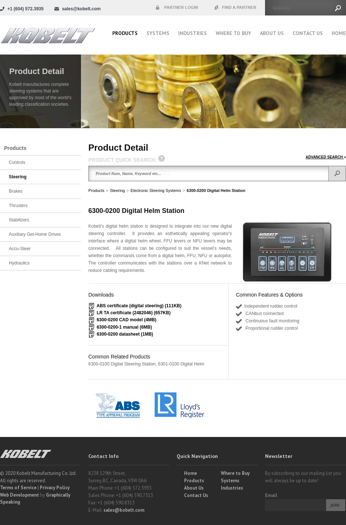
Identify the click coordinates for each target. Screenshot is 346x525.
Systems (157, 33)
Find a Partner (235, 7)
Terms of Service (18, 487)
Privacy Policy (55, 487)
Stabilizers (19, 220)
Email (271, 495)
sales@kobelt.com (123, 510)
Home (339, 33)
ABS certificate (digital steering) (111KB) (138, 305)
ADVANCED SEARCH (326, 157)
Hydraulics (19, 263)
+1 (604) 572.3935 (25, 8)
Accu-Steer (20, 248)
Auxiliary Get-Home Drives (35, 234)
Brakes (15, 191)
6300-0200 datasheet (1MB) (125, 334)
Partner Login (176, 7)
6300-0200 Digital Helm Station (216, 190)
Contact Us (308, 33)
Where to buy (233, 33)
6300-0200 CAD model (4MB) (126, 319)
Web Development (19, 495)
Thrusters (18, 205)
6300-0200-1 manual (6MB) (124, 327)
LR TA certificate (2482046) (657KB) (134, 312)
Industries (192, 33)
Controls (17, 162)
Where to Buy (235, 473)
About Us (272, 33)
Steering (117, 190)
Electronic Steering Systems (155, 190)
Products (125, 33)
